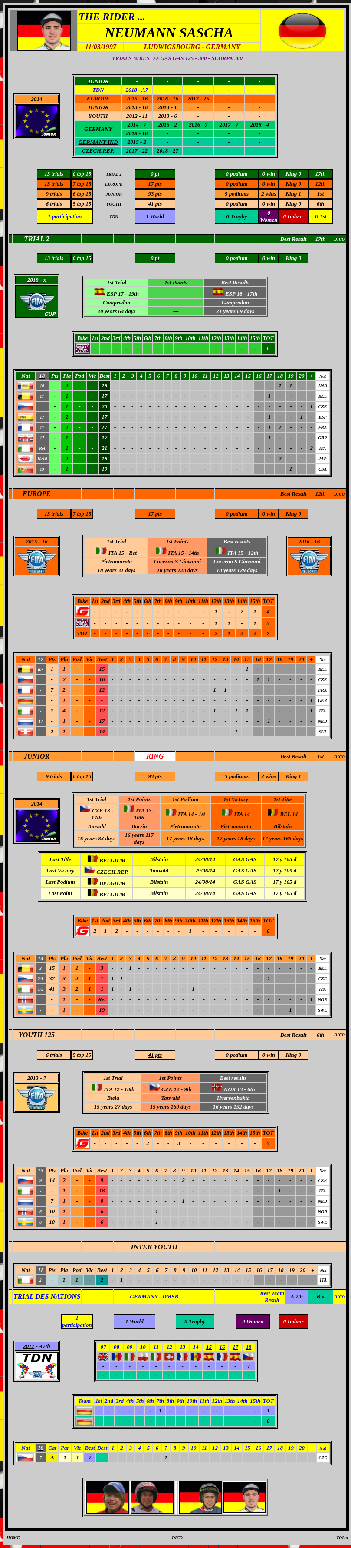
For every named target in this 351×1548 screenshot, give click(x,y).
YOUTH (98, 116)
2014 (37, 99)
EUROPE (37, 493)
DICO (339, 494)
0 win (268, 183)
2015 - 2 (137, 142)
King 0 (293, 183)
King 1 (293, 193)
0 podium (236, 183)
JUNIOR (37, 756)
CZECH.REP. (98, 150)
